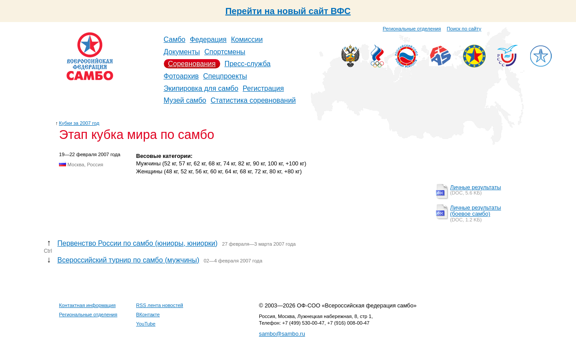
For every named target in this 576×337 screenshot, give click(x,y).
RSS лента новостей (159, 305)
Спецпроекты (225, 76)
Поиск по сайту (464, 28)
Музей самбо (185, 100)
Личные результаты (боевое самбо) (475, 210)
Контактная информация (87, 305)
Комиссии (247, 39)
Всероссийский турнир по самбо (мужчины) (128, 260)
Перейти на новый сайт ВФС (288, 11)
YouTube (145, 323)
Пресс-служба (248, 63)
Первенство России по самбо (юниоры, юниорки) (137, 243)
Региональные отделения (412, 28)
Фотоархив (181, 76)
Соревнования (192, 63)
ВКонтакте (148, 314)
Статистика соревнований (253, 100)
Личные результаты (475, 187)
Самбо (175, 39)
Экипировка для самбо (201, 88)
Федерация (208, 39)
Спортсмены (224, 52)
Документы (182, 52)
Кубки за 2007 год (79, 123)
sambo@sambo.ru (282, 333)
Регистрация (263, 88)
